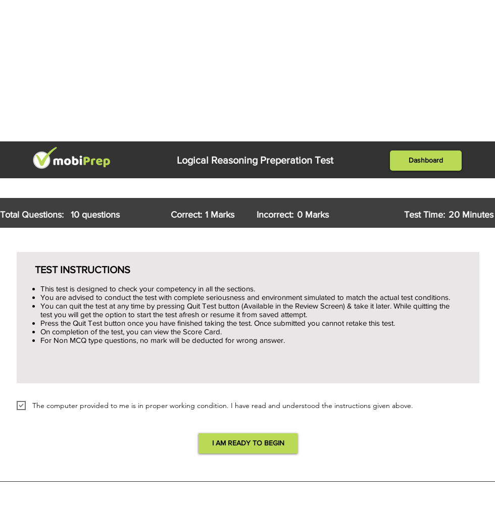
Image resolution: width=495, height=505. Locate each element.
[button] (426, 160)
